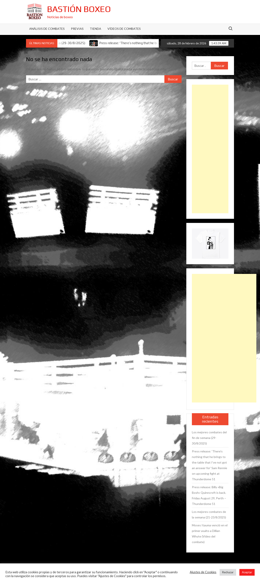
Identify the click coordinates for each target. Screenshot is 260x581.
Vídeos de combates (124, 28)
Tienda (95, 28)
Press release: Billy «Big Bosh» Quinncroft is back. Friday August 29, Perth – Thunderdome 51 (209, 495)
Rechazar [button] (228, 572)
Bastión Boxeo (79, 9)
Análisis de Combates (47, 28)
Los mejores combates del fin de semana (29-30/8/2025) (209, 437)
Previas (77, 28)
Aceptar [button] (247, 572)
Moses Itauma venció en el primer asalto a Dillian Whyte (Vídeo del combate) (210, 533)
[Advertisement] (210, 149)
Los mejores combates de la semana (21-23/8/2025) (209, 514)
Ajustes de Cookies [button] (203, 572)
